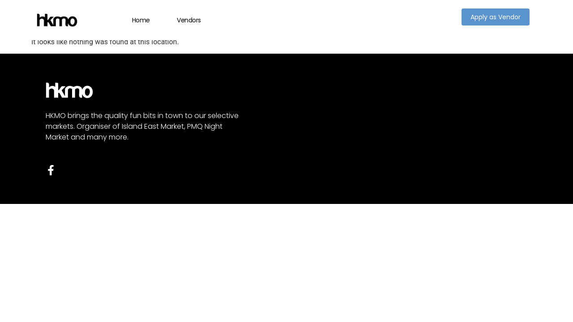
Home (141, 20)
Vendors (189, 20)
